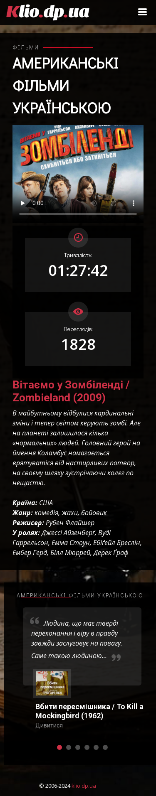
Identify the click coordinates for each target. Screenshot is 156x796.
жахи (70, 512)
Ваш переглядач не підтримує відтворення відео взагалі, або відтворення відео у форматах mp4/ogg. (78, 174)
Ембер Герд (29, 552)
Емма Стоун (71, 542)
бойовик (94, 512)
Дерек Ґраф (111, 552)
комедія (46, 512)
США (46, 502)
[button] (59, 747)
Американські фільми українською (65, 85)
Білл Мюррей (70, 552)
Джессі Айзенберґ (68, 532)
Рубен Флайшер (70, 522)
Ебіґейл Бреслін (116, 542)
